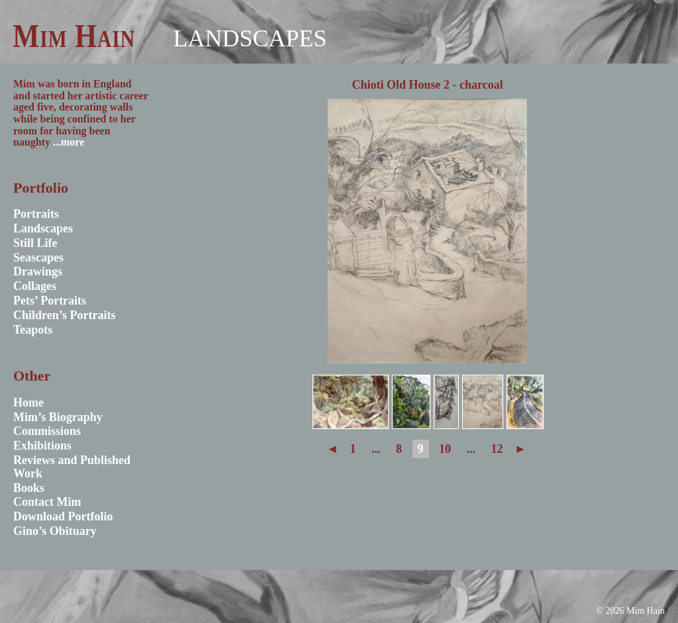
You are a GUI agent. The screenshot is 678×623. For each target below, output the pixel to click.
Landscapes (249, 38)
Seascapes (38, 257)
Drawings (37, 271)
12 (497, 448)
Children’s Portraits (64, 315)
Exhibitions (42, 445)
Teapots (32, 329)
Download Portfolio (63, 516)
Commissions (47, 431)
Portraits (36, 213)
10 (445, 448)
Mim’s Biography (58, 417)
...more (68, 142)
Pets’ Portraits (49, 300)
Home (28, 402)
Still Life (35, 243)
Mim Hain (74, 35)
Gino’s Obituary (55, 531)
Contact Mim (47, 501)
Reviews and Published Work (71, 467)
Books (28, 488)
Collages (34, 286)
